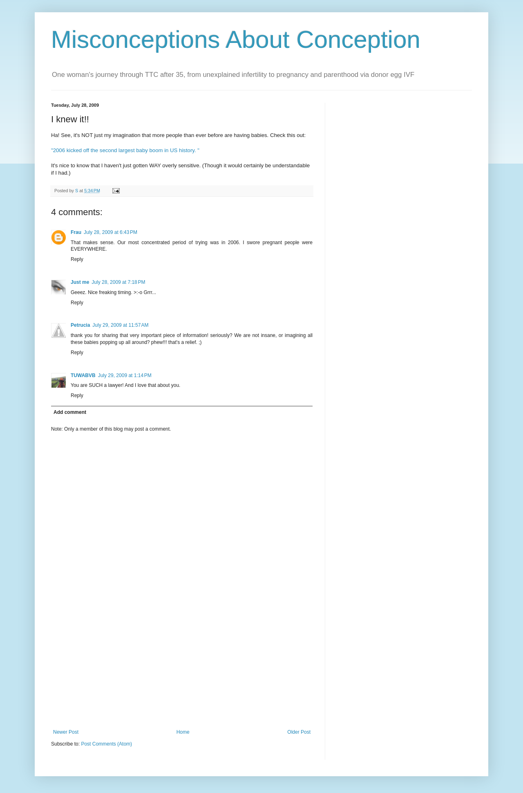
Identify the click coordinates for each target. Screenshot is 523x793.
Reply (77, 259)
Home (183, 732)
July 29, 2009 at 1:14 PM (125, 375)
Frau (76, 232)
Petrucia (80, 325)
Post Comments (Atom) (106, 744)
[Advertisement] (182, 668)
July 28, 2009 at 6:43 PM (110, 232)
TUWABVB (83, 375)
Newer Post (65, 732)
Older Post (299, 732)
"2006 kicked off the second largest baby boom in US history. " (125, 150)
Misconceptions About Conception (235, 39)
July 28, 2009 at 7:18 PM (118, 282)
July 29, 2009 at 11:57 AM (120, 325)
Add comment (70, 412)
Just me (80, 282)
